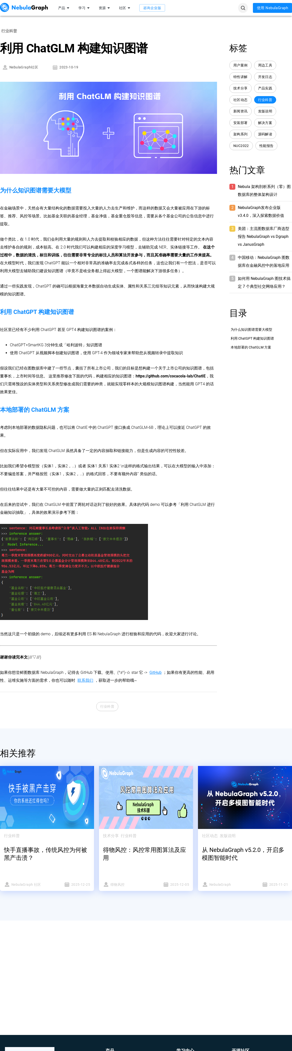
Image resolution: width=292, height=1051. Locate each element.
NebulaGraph (222, 884)
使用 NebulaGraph (272, 8)
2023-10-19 (65, 67)
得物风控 (123, 884)
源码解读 (265, 134)
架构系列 (240, 134)
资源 (105, 8)
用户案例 (240, 65)
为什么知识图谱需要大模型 (251, 329)
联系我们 (85, 680)
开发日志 (265, 77)
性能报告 (266, 146)
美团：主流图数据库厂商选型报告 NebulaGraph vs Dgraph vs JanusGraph (263, 236)
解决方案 (265, 123)
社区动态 (240, 100)
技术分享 (240, 88)
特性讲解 (240, 77)
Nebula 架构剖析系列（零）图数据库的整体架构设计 (264, 190)
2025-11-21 (268, 884)
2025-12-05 (169, 884)
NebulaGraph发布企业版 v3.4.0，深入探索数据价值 (261, 211)
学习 (84, 8)
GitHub (155, 672)
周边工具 (265, 65)
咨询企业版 (152, 7)
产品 (64, 8)
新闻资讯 (240, 111)
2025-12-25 (70, 884)
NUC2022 (241, 146)
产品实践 (265, 88)
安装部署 (240, 123)
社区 (125, 8)
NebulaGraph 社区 (24, 884)
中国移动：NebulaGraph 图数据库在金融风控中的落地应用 (264, 261)
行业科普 (107, 706)
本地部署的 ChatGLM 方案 (251, 347)
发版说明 (265, 111)
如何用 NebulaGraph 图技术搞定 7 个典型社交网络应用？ (264, 282)
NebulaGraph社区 (20, 67)
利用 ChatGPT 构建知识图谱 (252, 338)
